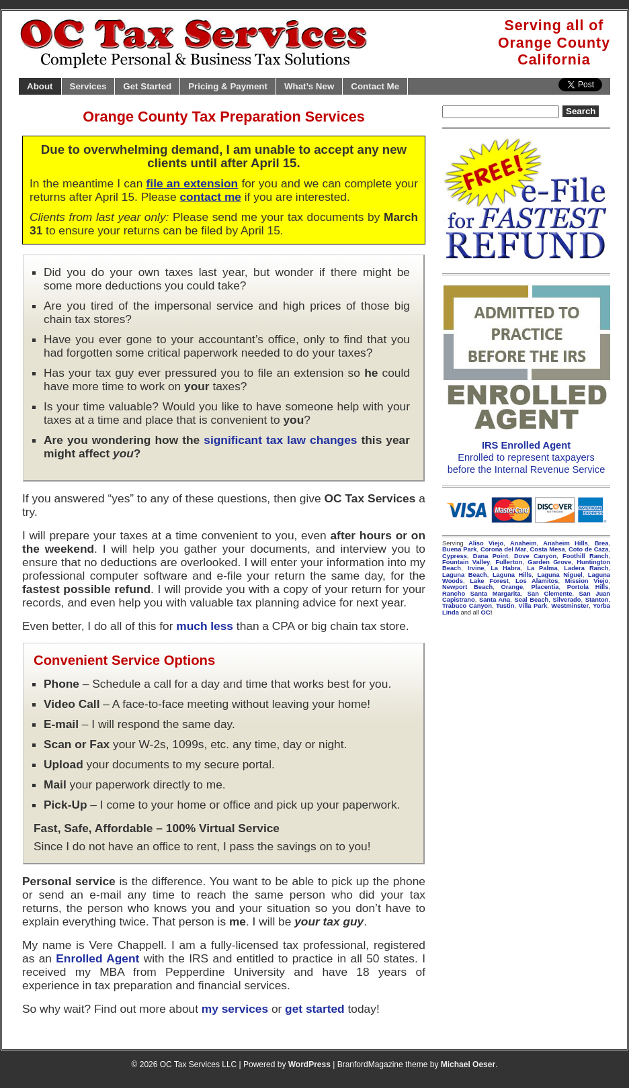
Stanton (597, 599)
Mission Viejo (587, 581)
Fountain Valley (466, 562)
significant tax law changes (280, 440)
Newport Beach (467, 587)
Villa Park (532, 605)
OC (486, 612)
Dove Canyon (535, 556)
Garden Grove (549, 562)
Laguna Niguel (559, 575)
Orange (512, 587)
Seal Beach (531, 599)
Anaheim (523, 543)
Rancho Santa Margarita (481, 593)
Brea (602, 543)
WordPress (309, 1064)
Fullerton (508, 562)
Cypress (454, 556)
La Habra (505, 568)
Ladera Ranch (586, 568)
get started (315, 1008)
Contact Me (375, 86)
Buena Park (459, 549)
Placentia (544, 587)
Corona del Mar (503, 549)
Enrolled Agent (97, 958)
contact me (210, 196)
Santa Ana (494, 599)
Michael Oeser (468, 1064)
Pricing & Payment (227, 86)
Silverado (567, 599)
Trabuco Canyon (467, 605)
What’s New (309, 86)
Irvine (476, 568)
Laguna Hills (512, 575)
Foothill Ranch (585, 556)
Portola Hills (588, 587)
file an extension (192, 183)
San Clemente (550, 593)
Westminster (570, 605)
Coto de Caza (588, 549)
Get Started (147, 86)
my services (235, 1008)
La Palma (542, 568)
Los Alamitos (536, 581)
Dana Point (490, 556)
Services (88, 86)
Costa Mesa (547, 549)
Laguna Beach (464, 575)
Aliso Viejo (485, 543)
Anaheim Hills (565, 543)
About (40, 86)
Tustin (505, 605)
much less (204, 626)
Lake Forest (489, 581)
